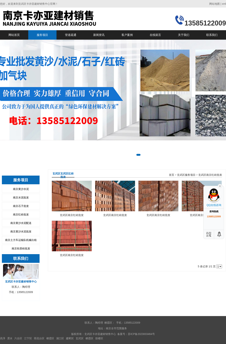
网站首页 (14, 34)
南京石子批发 (21, 205)
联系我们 (212, 34)
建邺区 (70, 338)
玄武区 (80, 338)
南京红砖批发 (21, 214)
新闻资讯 (99, 34)
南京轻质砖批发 (21, 248)
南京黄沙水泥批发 (20, 231)
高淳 (2, 338)
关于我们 (183, 34)
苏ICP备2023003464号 (141, 334)
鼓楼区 (99, 338)
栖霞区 (50, 338)
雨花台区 (39, 338)
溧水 (9, 338)
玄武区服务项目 (186, 175)
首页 (171, 175)
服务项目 (42, 34)
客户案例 (127, 34)
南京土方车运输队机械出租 (21, 239)
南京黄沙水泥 (21, 189)
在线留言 (155, 34)
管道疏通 (70, 34)
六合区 (18, 338)
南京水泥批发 (21, 197)
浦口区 (60, 338)
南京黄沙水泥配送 (20, 222)
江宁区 (28, 338)
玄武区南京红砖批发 (210, 175)
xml (224, 3)
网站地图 (214, 3)
